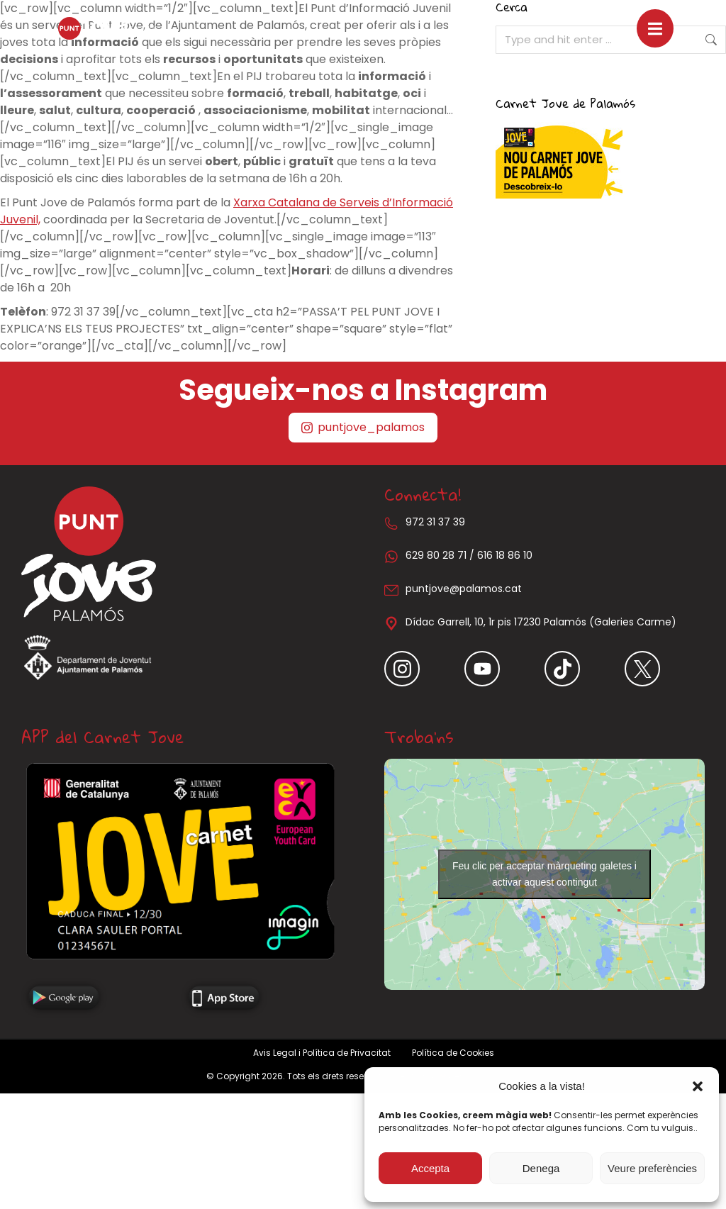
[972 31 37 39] (391, 523)
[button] (698, 1086)
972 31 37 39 (435, 522)
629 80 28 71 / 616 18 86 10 (469, 555)
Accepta (430, 1168)
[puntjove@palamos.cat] (391, 590)
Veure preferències (652, 1168)
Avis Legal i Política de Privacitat (322, 1053)
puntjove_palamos (363, 427)
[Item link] (424, 668)
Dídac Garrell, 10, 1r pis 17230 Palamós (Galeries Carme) (541, 622)
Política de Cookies (453, 1053)
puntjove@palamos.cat (464, 588)
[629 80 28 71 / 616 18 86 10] (391, 557)
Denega (541, 1168)
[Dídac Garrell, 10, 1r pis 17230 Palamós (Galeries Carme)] (391, 623)
